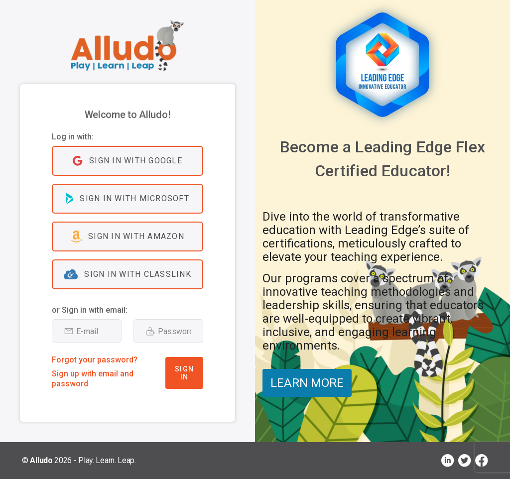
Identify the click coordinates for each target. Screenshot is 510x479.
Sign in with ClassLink (127, 274)
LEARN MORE (307, 383)
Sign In (184, 373)
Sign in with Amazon (127, 236)
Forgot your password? (94, 359)
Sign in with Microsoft (127, 199)
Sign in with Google (127, 161)
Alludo (41, 460)
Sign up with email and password (92, 378)
